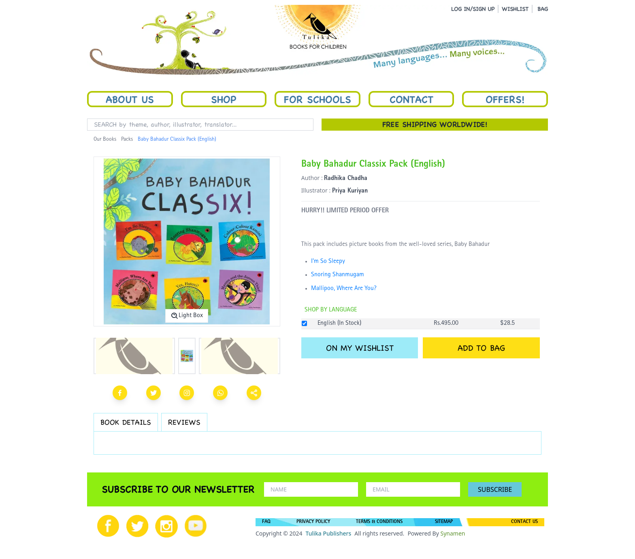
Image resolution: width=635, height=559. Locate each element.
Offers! (505, 99)
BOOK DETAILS (125, 422)
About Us (130, 99)
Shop (223, 99)
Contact (411, 99)
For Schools (317, 99)
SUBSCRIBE (495, 489)
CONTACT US (524, 522)
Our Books (105, 139)
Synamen (452, 533)
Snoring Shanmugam (337, 275)
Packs (127, 139)
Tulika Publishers (328, 533)
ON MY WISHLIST (360, 348)
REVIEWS (184, 422)
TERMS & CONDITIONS (379, 522)
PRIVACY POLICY (313, 522)
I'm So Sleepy (328, 261)
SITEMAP (444, 522)
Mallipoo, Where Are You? (344, 289)
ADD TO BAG (481, 348)
